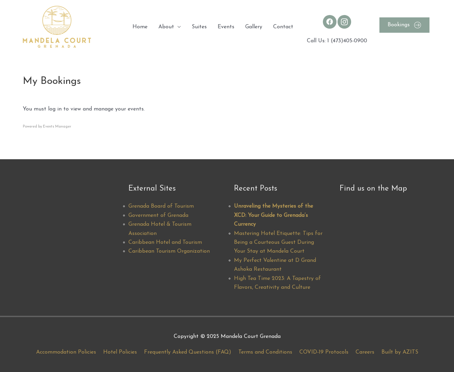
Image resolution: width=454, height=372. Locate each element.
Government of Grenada (158, 215)
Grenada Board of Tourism (161, 206)
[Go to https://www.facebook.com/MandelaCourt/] (329, 22)
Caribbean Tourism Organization (169, 251)
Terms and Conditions (265, 352)
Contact (283, 27)
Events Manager (57, 127)
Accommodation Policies (66, 352)
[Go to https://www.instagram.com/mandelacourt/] (344, 22)
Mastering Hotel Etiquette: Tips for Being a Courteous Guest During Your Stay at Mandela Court (278, 242)
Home (139, 27)
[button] (404, 25)
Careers (365, 352)
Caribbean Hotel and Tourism (165, 242)
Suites (199, 27)
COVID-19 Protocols (323, 352)
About (166, 27)
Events (226, 27)
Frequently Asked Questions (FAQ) (187, 352)
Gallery (253, 27)
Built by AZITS (399, 352)
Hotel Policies (120, 352)
